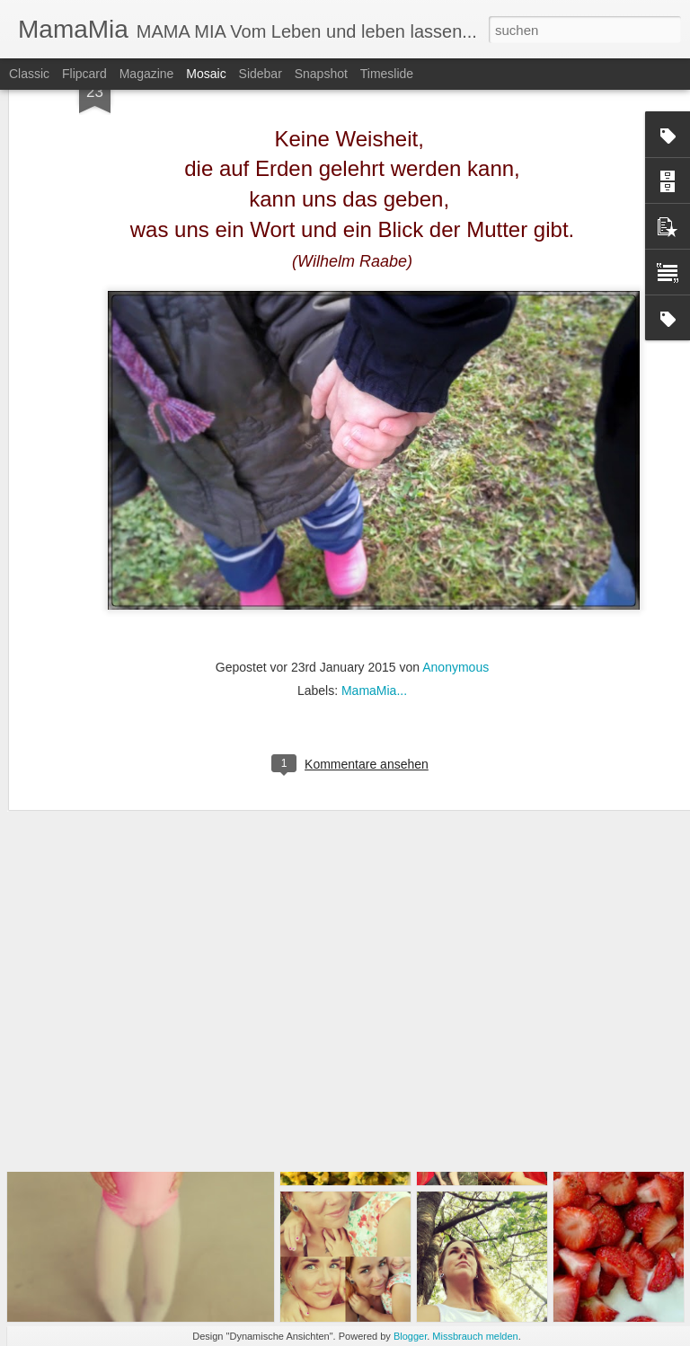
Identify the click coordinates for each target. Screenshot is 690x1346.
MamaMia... (374, 586)
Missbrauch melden (475, 1336)
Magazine (146, 73)
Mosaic (206, 73)
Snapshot (321, 73)
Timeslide (386, 73)
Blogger (410, 1336)
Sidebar (260, 73)
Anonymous (455, 563)
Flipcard (84, 73)
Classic (29, 73)
